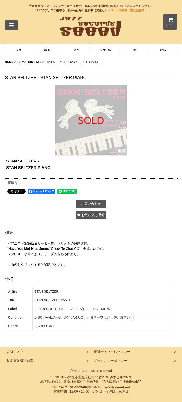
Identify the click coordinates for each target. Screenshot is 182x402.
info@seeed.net (117, 387)
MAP (138, 382)
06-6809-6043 (80, 387)
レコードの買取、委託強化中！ (127, 10)
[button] (11, 25)
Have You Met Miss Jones (29, 248)
